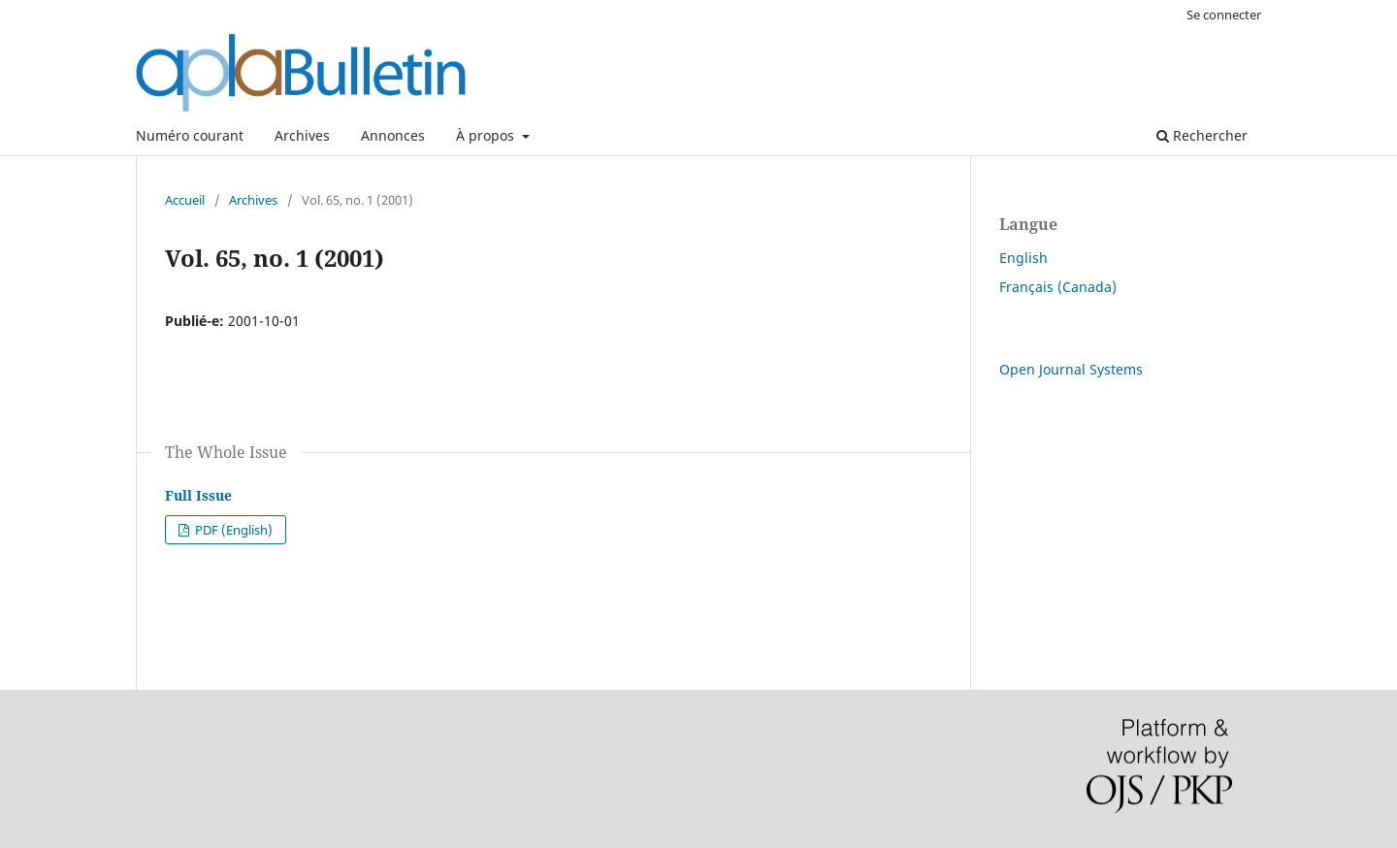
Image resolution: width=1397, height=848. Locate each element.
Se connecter (1223, 14)
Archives (302, 135)
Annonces (393, 135)
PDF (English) (232, 529)
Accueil (185, 200)
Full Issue (198, 495)
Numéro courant (190, 135)
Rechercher (1202, 135)
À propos (487, 135)
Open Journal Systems (1071, 369)
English (1023, 257)
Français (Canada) (1058, 286)
